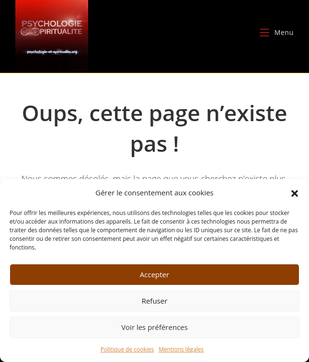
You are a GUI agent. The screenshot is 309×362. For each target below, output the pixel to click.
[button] (294, 192)
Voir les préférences (154, 327)
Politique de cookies (127, 349)
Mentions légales (181, 349)
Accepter (154, 274)
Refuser (155, 300)
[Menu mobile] (276, 32)
